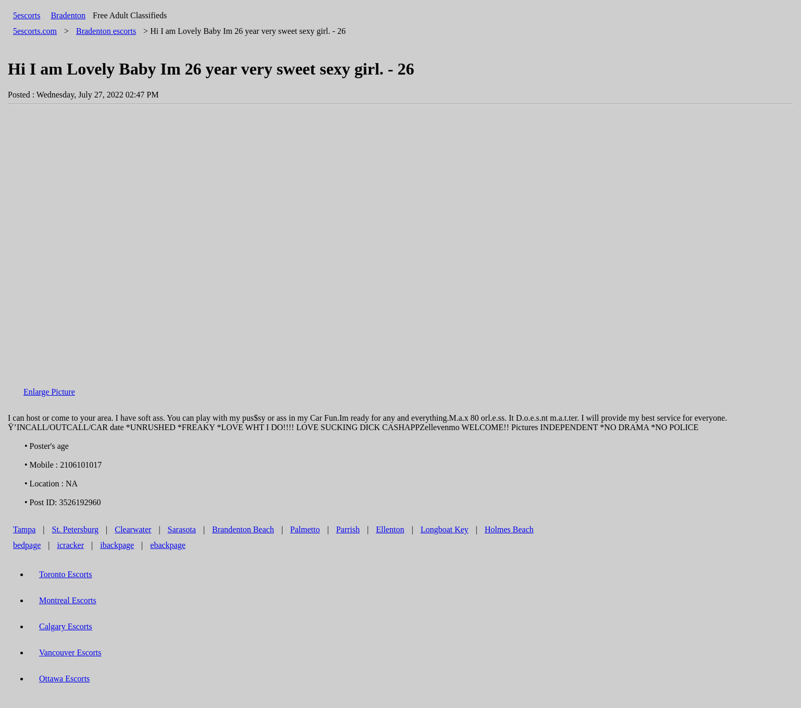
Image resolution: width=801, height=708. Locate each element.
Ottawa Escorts (64, 678)
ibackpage (117, 545)
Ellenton (390, 529)
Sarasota (182, 529)
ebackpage (168, 545)
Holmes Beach (509, 529)
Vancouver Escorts (70, 652)
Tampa (24, 529)
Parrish (348, 529)
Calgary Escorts (65, 626)
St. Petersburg (75, 529)
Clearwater (133, 529)
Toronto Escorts (65, 574)
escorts (106, 31)
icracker (70, 545)
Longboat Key (445, 529)
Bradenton (68, 15)
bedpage (27, 545)
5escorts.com (35, 31)
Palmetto (305, 529)
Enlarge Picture (49, 391)
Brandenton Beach (243, 529)
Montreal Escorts (67, 600)
